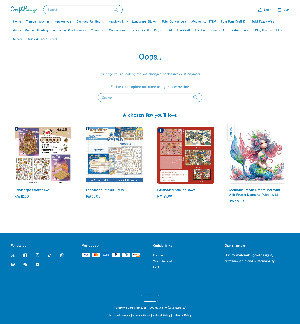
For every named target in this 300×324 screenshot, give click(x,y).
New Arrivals (63, 21)
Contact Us (219, 30)
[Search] (115, 9)
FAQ (279, 30)
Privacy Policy (141, 315)
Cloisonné (97, 30)
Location (200, 30)
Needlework (116, 21)
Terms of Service (119, 315)
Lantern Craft (139, 30)
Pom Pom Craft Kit (233, 21)
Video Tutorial (241, 30)
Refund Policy (161, 315)
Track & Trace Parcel (42, 39)
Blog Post (261, 30)
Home (17, 21)
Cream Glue (117, 30)
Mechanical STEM (203, 21)
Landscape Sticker (144, 21)
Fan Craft (183, 30)
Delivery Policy (182, 315)
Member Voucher (37, 21)
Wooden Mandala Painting (30, 30)
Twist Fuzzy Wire (263, 21)
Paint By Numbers (174, 21)
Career (17, 39)
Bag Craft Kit (163, 30)
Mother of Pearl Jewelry (69, 30)
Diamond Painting (88, 21)
